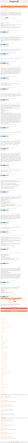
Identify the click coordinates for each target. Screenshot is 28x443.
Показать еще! (11, 298)
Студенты (2, 386)
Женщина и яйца (3, 90)
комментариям (14, 17)
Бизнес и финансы (4, 328)
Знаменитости (3, 343)
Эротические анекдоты (4, 11)
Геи (1, 334)
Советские (2, 381)
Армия (2, 325)
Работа (2, 375)
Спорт (2, 383)
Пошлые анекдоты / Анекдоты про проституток (15, 252)
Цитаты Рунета (3, 390)
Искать (14, 6)
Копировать (14, 30)
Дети (2, 337)
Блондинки (2, 330)
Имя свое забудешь (4, 55)
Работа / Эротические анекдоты (17, 66)
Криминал (2, 349)
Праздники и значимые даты (5, 372)
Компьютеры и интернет (4, 346)
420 (13, 299)
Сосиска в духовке (4, 177)
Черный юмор (3, 392)
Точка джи (2, 129)
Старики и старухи (4, 384)
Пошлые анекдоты (19, 35)
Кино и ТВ (2, 345)
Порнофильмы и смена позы (5, 79)
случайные (18, 17)
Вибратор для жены (4, 19)
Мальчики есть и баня (4, 33)
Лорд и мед (2, 101)
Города (2, 336)
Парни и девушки (3, 369)
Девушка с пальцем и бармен (6, 64)
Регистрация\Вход (13, 308)
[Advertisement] (14, 317)
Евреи (2, 339)
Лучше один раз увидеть (5, 46)
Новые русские (3, 363)
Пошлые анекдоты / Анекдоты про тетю (16, 213)
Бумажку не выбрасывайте (5, 233)
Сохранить (5, 30)
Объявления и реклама (4, 366)
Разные (2, 377)
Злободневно (3, 342)
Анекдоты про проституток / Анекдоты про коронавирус (14, 168)
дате (6, 17)
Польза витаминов (4, 224)
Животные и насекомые (4, 340)
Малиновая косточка (4, 193)
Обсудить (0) (9, 30)
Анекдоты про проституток (4, 10)
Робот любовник (3, 284)
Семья (2, 378)
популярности (10, 17)
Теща (2, 389)
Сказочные (2, 380)
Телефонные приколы (4, 387)
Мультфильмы (3, 357)
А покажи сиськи (3, 150)
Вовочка (2, 333)
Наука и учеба (3, 360)
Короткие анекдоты (4, 348)
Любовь (2, 351)
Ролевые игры (3, 211)
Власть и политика (4, 331)
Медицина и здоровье (4, 354)
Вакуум (2, 265)
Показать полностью (3, 407)
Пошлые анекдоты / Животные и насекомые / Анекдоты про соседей (12, 103)
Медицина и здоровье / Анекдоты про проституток (15, 235)
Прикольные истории (4, 374)
